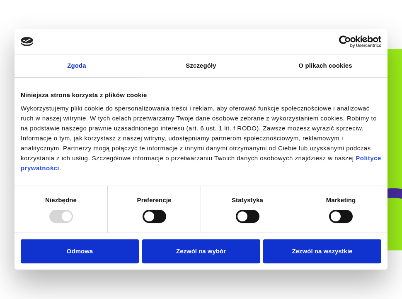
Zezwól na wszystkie (322, 251)
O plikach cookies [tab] (325, 65)
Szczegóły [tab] (201, 65)
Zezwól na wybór (201, 251)
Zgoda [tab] (76, 65)
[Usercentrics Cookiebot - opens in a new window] (345, 41)
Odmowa (80, 251)
